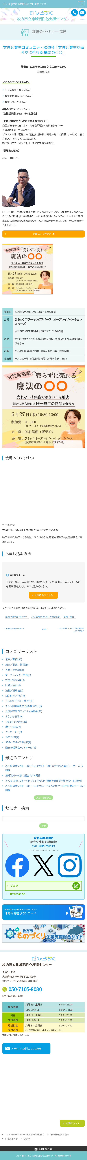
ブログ (14, 886)
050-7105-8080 (25, 989)
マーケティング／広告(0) (18, 675)
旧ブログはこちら (17, 894)
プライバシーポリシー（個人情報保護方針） (24, 1134)
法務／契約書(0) (14, 690)
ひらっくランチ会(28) (16, 721)
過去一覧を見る (43, 797)
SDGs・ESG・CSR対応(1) (18, 742)
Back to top (45, 1148)
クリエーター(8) (13, 732)
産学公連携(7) (13, 727)
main (44, 629)
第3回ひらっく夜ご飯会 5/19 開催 (22, 775)
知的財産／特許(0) (15, 695)
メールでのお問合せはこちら (26, 1048)
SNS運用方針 (11, 1138)
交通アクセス (72, 1123)
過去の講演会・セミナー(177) (20, 747)
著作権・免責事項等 (60, 1134)
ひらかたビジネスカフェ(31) (19, 701)
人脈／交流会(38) (15, 670)
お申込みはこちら (42, 234)
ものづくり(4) (12, 737)
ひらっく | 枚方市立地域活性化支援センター (25, 4)
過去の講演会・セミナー (16, 616)
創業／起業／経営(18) (17, 664)
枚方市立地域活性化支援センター (43, 18)
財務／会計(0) (13, 685)
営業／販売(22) (13, 659)
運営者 (27, 1138)
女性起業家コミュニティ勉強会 (45, 616)
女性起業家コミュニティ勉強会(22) (23, 711)
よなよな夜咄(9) (14, 716)
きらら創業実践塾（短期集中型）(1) (23, 706)
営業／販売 (69, 616)
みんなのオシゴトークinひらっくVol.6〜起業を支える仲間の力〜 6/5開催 (43, 780)
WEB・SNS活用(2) (15, 680)
